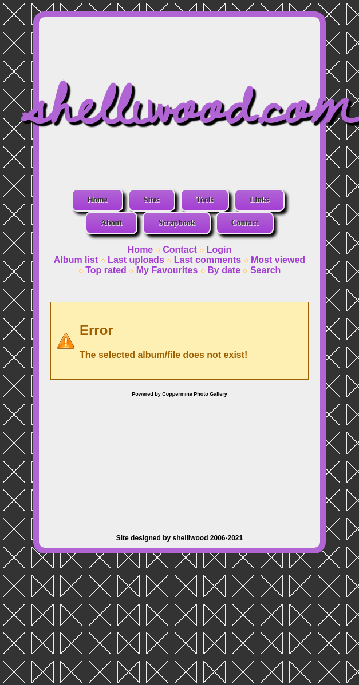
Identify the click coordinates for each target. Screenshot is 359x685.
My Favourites (167, 270)
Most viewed (278, 260)
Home (97, 200)
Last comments (207, 260)
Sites (152, 200)
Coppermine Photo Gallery (194, 394)
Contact (244, 222)
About (111, 222)
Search (265, 270)
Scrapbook (176, 222)
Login (219, 249)
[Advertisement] (179, 460)
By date (223, 270)
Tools (205, 200)
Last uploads (136, 260)
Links (259, 200)
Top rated (106, 270)
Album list (76, 260)
